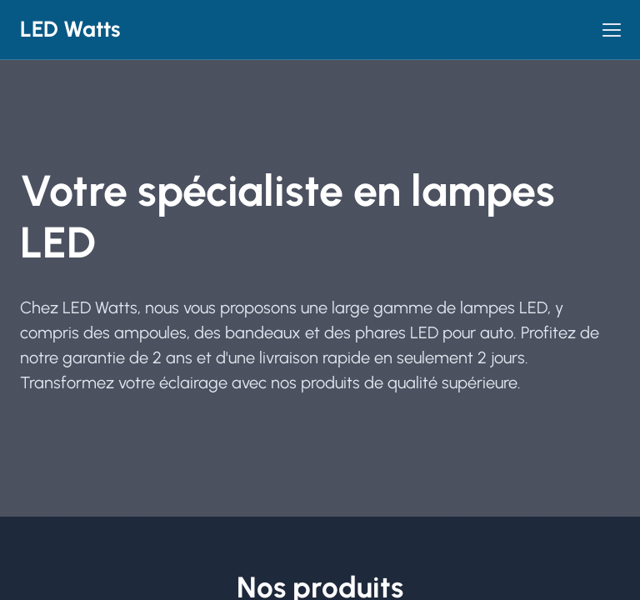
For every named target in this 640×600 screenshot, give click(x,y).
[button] (612, 30)
